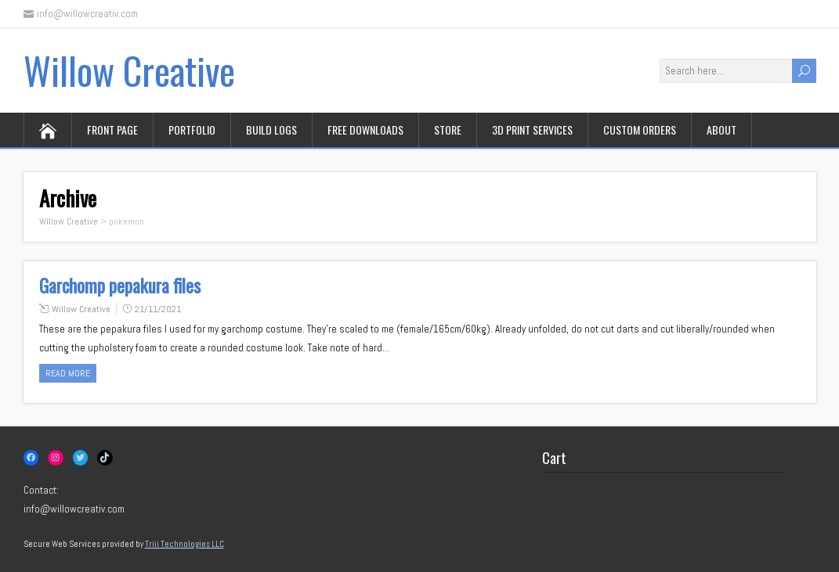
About (721, 129)
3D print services (532, 129)
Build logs (271, 129)
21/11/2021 (158, 309)
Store (447, 129)
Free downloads (365, 129)
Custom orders (639, 129)
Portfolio (191, 129)
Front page (112, 129)
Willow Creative (129, 70)
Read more (67, 373)
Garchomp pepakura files (120, 285)
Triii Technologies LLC (184, 543)
